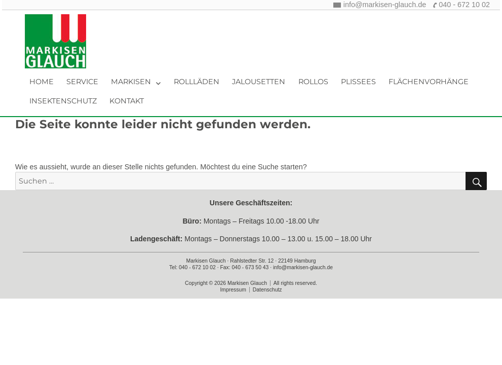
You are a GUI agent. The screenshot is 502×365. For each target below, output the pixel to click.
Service (82, 81)
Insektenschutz (63, 100)
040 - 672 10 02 (464, 5)
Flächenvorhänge (429, 81)
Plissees (358, 81)
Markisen (131, 81)
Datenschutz (267, 290)
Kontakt (126, 100)
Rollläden (196, 81)
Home (41, 81)
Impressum (233, 290)
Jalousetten (258, 81)
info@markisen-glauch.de (384, 5)
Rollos (313, 81)
